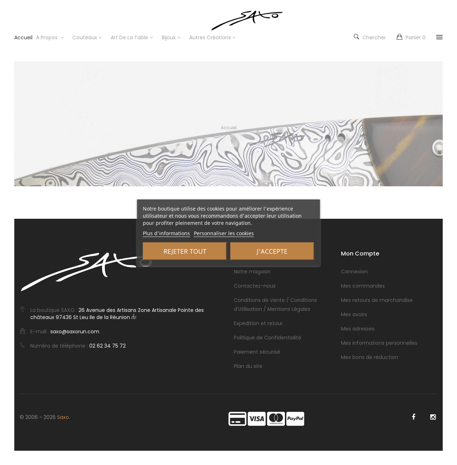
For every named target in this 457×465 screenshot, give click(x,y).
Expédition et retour (258, 323)
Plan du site (248, 366)
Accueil (229, 128)
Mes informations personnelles (379, 343)
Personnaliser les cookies (224, 233)
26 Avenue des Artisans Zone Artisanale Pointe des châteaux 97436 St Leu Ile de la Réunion (117, 314)
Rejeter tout (185, 251)
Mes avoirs (354, 314)
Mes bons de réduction (369, 357)
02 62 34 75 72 (107, 345)
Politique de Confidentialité (267, 337)
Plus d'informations (166, 233)
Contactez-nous (255, 285)
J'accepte (272, 251)
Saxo (63, 417)
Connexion (354, 271)
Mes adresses (358, 328)
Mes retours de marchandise (377, 300)
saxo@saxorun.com (74, 331)
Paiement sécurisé (257, 351)
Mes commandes (363, 285)
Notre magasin (252, 271)
